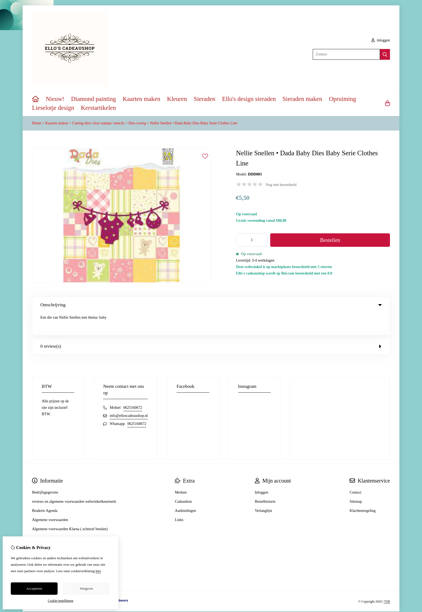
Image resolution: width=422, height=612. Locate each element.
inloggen (380, 40)
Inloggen (261, 470)
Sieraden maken (302, 99)
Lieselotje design (53, 107)
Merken (181, 470)
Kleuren (177, 99)
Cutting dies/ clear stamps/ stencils (98, 123)
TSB (387, 580)
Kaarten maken (141, 99)
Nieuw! (55, 99)
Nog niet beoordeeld (281, 185)
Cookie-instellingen (60, 601)
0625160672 (132, 386)
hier (98, 571)
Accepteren (34, 588)
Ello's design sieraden (249, 99)
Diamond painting (93, 99)
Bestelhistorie (265, 479)
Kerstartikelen (98, 107)
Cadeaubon (183, 479)
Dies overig (137, 123)
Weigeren (86, 588)
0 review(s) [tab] (211, 324)
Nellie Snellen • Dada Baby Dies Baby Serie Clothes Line (193, 123)
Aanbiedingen (185, 489)
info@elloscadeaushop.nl (129, 394)
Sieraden (204, 99)
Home (36, 123)
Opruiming (342, 99)
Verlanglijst (263, 489)
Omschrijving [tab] (211, 304)
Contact (355, 470)
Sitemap (356, 479)
